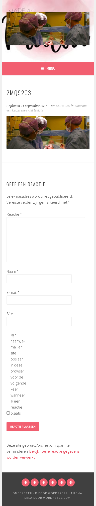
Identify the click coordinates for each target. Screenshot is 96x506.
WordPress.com (57, 497)
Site (10, 313)
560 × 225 (63, 106)
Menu (51, 68)
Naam (13, 271)
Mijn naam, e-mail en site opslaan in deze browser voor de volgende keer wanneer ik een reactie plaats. (18, 374)
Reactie (14, 214)
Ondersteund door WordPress (40, 493)
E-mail (13, 292)
